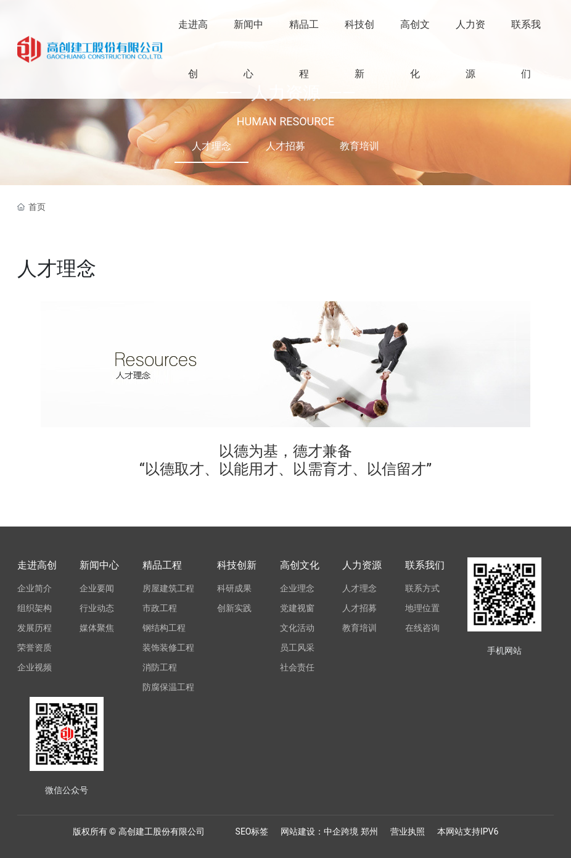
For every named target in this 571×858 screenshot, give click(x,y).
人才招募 (285, 146)
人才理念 (211, 146)
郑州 (369, 831)
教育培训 (359, 146)
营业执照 (407, 831)
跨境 (350, 831)
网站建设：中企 (311, 831)
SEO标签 (252, 831)
